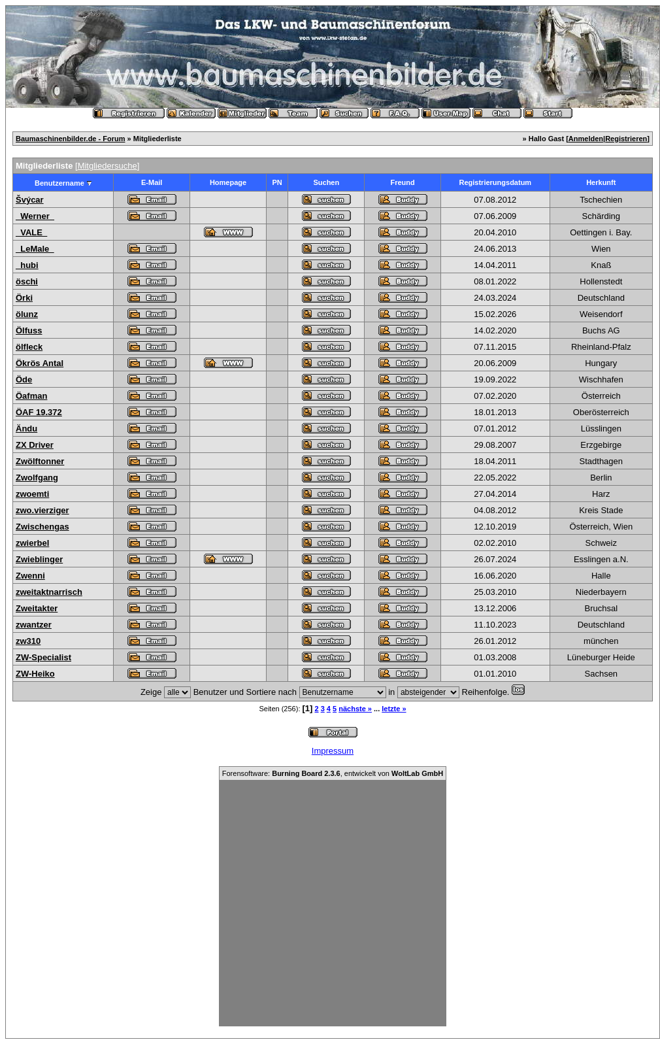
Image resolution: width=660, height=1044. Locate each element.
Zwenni (30, 576)
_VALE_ (31, 232)
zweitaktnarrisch (49, 592)
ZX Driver (35, 445)
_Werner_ (35, 216)
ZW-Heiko (35, 674)
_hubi (27, 265)
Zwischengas (42, 526)
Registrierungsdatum (495, 182)
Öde (24, 379)
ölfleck (29, 347)
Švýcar (30, 200)
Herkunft (601, 182)
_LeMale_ (35, 249)
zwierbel (32, 543)
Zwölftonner (40, 461)
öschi (27, 281)
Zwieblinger (39, 559)
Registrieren (626, 139)
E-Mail (151, 182)
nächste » (355, 709)
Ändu (26, 428)
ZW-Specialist (43, 657)
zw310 (28, 641)
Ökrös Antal (39, 363)
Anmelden (586, 139)
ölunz (27, 314)
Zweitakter (37, 608)
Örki (24, 298)
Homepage (228, 182)
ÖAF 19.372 (39, 412)
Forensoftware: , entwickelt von (332, 773)
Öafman (31, 396)
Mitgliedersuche (107, 166)
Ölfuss (29, 330)
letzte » (394, 709)
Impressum (333, 751)
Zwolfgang (37, 477)
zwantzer (34, 625)
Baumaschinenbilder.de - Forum (70, 139)
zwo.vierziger (42, 510)
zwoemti (32, 494)
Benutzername (59, 183)
